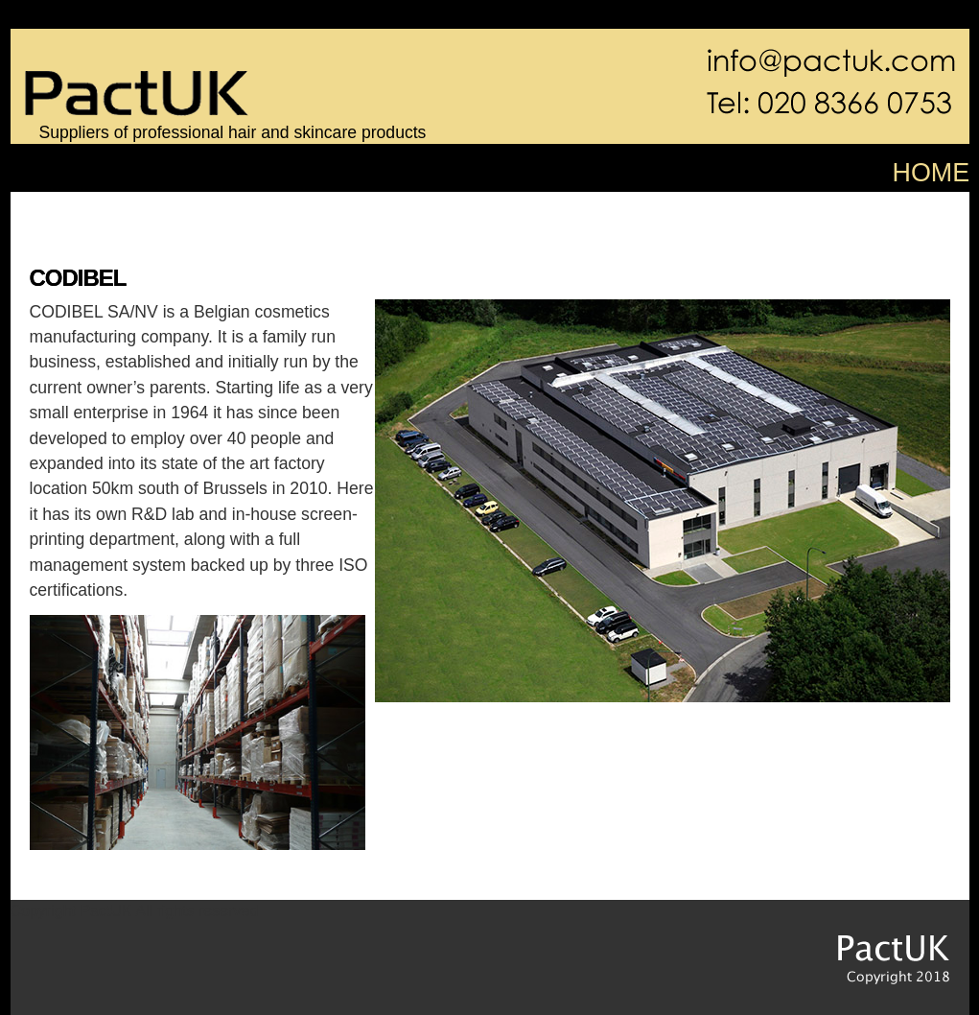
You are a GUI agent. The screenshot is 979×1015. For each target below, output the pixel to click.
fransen (654, 210)
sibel (470, 210)
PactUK (869, 948)
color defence (110, 210)
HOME (931, 172)
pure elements (294, 210)
